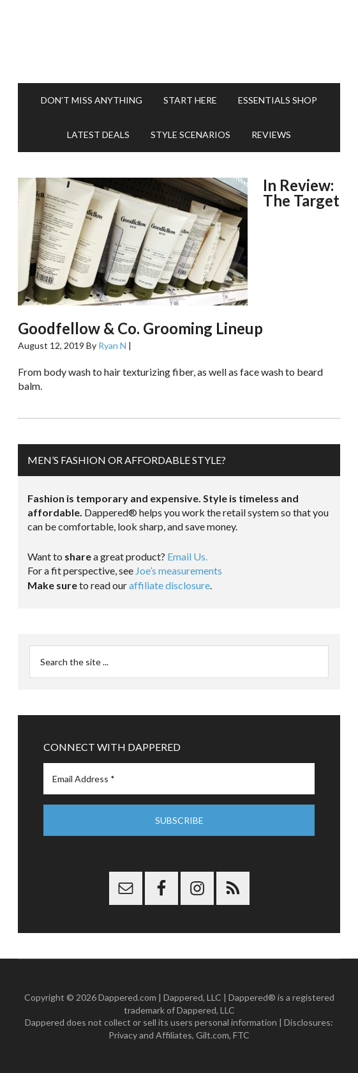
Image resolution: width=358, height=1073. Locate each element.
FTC (241, 1035)
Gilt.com (212, 1035)
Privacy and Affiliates (150, 1035)
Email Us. (187, 556)
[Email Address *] (179, 778)
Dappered (179, 41)
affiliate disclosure (169, 585)
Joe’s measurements (178, 570)
